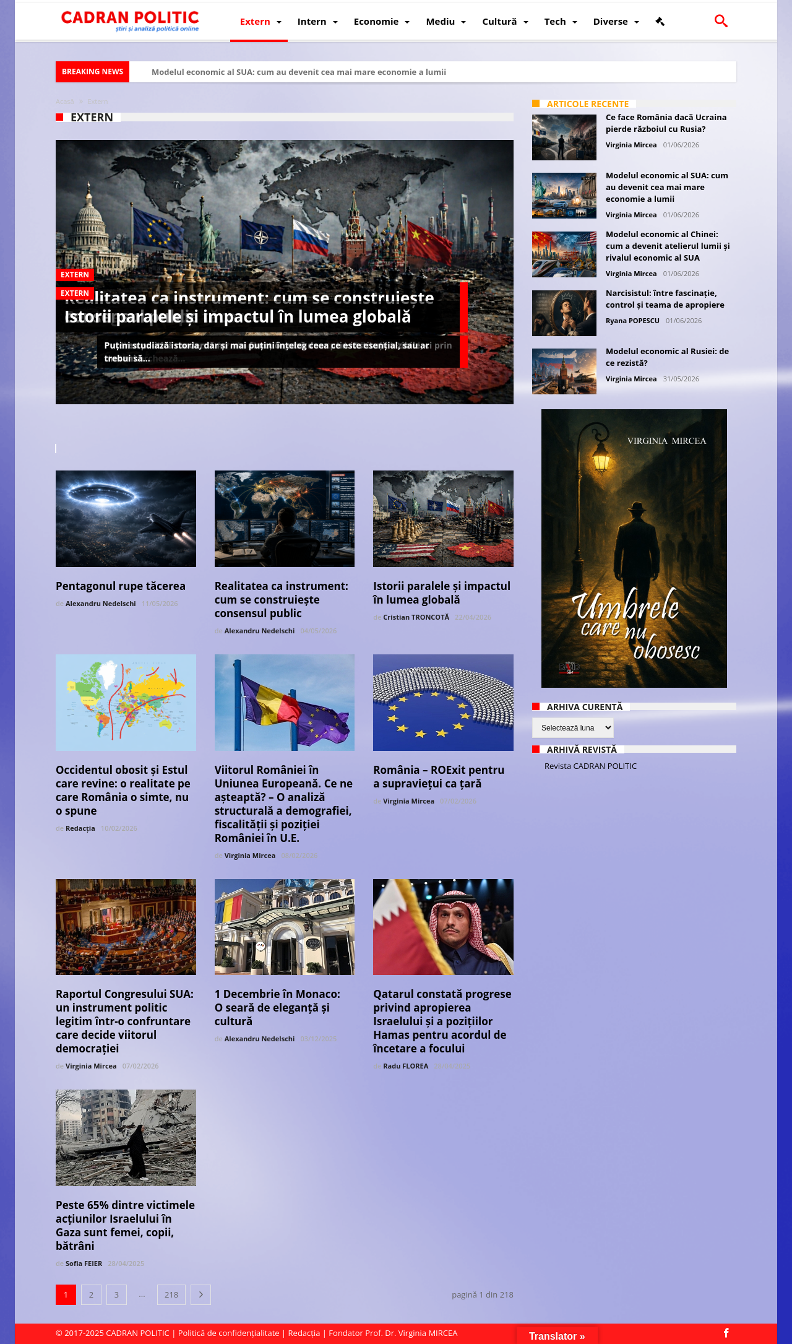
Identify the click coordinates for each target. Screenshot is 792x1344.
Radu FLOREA (405, 1065)
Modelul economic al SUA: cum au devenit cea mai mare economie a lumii (299, 71)
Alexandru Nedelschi (101, 603)
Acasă (65, 101)
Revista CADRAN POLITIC (590, 765)
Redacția (80, 828)
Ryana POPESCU (633, 320)
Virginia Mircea (250, 855)
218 (171, 1294)
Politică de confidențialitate (229, 1332)
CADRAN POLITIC (138, 1332)
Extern (75, 274)
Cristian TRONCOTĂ (416, 617)
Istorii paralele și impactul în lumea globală (237, 316)
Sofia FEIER (84, 1263)
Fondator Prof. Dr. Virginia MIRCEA (393, 1332)
